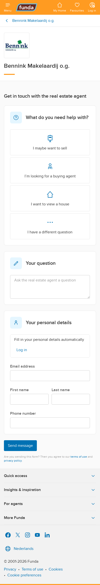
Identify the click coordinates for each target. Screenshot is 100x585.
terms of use (79, 456)
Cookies (56, 569)
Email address (22, 366)
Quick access (50, 476)
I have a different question (50, 226)
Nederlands (18, 549)
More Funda (50, 518)
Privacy (10, 569)
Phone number (23, 413)
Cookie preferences (24, 575)
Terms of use (32, 569)
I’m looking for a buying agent (50, 170)
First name (19, 389)
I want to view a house (50, 198)
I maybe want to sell (50, 142)
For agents (50, 504)
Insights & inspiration (50, 490)
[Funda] (32, 7)
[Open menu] (8, 7)
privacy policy (13, 460)
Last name (61, 389)
